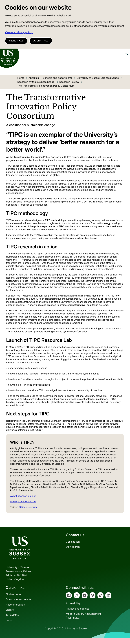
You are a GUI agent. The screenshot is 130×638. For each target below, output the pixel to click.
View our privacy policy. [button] (19, 32)
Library (10, 609)
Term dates (12, 615)
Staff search (73, 546)
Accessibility (73, 603)
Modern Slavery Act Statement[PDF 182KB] (83, 615)
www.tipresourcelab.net (23, 501)
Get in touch (73, 541)
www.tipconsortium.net (23, 495)
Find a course (13, 594)
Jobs (8, 620)
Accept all (40, 40)
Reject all (16, 40)
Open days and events (18, 599)
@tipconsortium (28, 507)
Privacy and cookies (77, 608)
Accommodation (15, 604)
